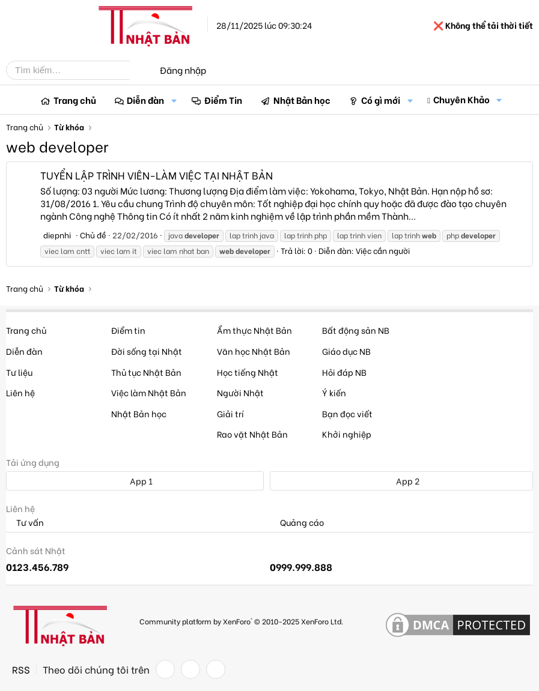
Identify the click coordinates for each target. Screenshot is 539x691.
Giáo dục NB (346, 351)
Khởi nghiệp (346, 433)
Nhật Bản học (301, 99)
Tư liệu (19, 372)
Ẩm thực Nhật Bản (254, 330)
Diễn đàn (145, 99)
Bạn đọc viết (347, 413)
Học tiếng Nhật (247, 372)
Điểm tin (128, 330)
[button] (173, 100)
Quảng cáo (297, 522)
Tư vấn (25, 522)
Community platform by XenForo (241, 621)
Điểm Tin (223, 99)
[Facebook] (165, 669)
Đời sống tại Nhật (146, 351)
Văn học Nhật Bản (253, 351)
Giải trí (230, 413)
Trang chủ (74, 99)
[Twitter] (190, 669)
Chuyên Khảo (461, 99)
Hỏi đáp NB (344, 372)
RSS (21, 669)
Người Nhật (240, 392)
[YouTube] (215, 669)
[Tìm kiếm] (77, 70)
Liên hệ (20, 392)
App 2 (401, 480)
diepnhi (57, 234)
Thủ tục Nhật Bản (146, 372)
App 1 (135, 480)
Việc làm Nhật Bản (148, 392)
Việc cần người (383, 250)
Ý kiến (334, 392)
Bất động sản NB (355, 330)
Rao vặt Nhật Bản (252, 433)
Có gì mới (380, 99)
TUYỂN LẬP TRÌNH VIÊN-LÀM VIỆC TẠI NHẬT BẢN (156, 175)
